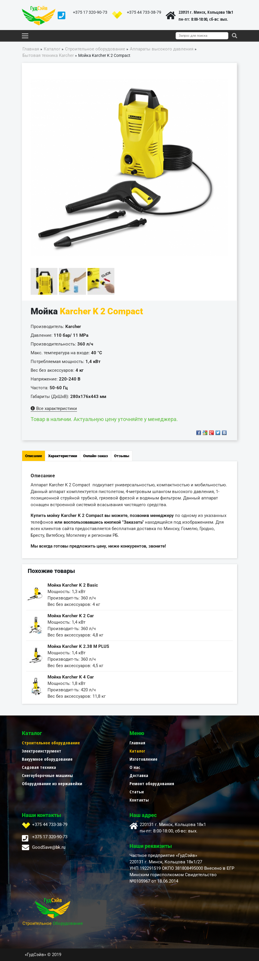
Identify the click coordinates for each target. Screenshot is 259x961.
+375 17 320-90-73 (90, 12)
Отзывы (121, 456)
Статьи (137, 792)
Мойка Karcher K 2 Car (71, 615)
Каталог (137, 751)
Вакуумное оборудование (47, 759)
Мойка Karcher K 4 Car (71, 677)
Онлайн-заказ (95, 456)
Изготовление (144, 759)
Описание (33, 456)
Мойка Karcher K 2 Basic (73, 585)
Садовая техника (39, 767)
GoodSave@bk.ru (48, 847)
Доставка (139, 775)
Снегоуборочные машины (47, 775)
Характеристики (62, 456)
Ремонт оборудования (152, 783)
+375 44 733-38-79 (144, 12)
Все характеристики (54, 408)
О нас (135, 767)
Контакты (139, 800)
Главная (137, 743)
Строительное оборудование (51, 743)
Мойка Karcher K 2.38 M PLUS (78, 646)
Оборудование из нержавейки (52, 783)
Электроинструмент (41, 751)
